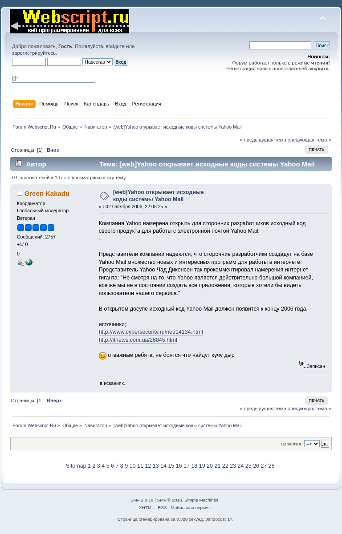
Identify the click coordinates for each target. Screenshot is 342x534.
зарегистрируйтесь (34, 53)
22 (225, 466)
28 (272, 466)
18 (194, 466)
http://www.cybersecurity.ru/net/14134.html (151, 332)
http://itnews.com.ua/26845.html (138, 340)
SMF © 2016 (169, 500)
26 (256, 466)
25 (248, 466)
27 (264, 466)
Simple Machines (201, 500)
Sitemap (76, 466)
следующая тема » (309, 139)
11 (140, 466)
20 (210, 466)
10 (133, 466)
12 (148, 466)
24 (240, 466)
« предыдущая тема (263, 139)
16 (179, 466)
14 (163, 466)
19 (202, 466)
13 (156, 466)
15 (171, 466)
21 (217, 466)
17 (186, 466)
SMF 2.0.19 (142, 500)
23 (233, 466)
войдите (115, 46)
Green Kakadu (47, 193)
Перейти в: (291, 443)
